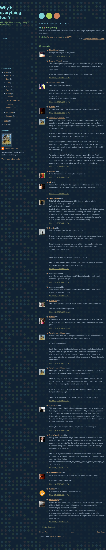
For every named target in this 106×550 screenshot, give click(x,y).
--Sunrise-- (53, 405)
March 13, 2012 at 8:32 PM (59, 401)
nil (50, 182)
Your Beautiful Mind (13, 100)
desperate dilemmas (90, 39)
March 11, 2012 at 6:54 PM (59, 193)
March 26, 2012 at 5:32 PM (59, 522)
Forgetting (9, 104)
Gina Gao (53, 301)
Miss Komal (53, 50)
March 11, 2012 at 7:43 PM (59, 223)
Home (72, 532)
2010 (6, 124)
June (8, 83)
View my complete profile (11, 159)
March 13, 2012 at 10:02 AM (59, 312)
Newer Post (43, 532)
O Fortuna (9, 96)
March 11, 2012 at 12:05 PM (59, 56)
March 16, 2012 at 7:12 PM (59, 468)
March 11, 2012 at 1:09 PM (59, 166)
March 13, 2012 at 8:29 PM (59, 363)
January (9, 116)
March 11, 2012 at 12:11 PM (59, 78)
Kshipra (52, 107)
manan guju (54, 500)
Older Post (100, 532)
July (8, 79)
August (9, 75)
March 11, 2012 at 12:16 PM (59, 102)
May (8, 86)
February (9, 112)
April (8, 90)
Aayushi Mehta (55, 472)
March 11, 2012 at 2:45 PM (59, 177)
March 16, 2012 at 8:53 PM (59, 484)
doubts (101, 39)
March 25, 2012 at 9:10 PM (59, 495)
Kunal (51, 228)
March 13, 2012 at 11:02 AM (59, 328)
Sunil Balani (54, 198)
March (8, 94)
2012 (6, 72)
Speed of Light (11, 107)
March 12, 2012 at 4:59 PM (59, 282)
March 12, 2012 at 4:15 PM (59, 269)
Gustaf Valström (55, 435)
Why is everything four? (10, 12)
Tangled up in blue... (57, 118)
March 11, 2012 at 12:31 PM (59, 113)
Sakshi (52, 317)
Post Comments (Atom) (58, 536)
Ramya (52, 489)
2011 (6, 121)
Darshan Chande (56, 61)
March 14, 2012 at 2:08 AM (59, 430)
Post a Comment (48, 527)
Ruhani (52, 171)
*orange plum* (55, 82)
